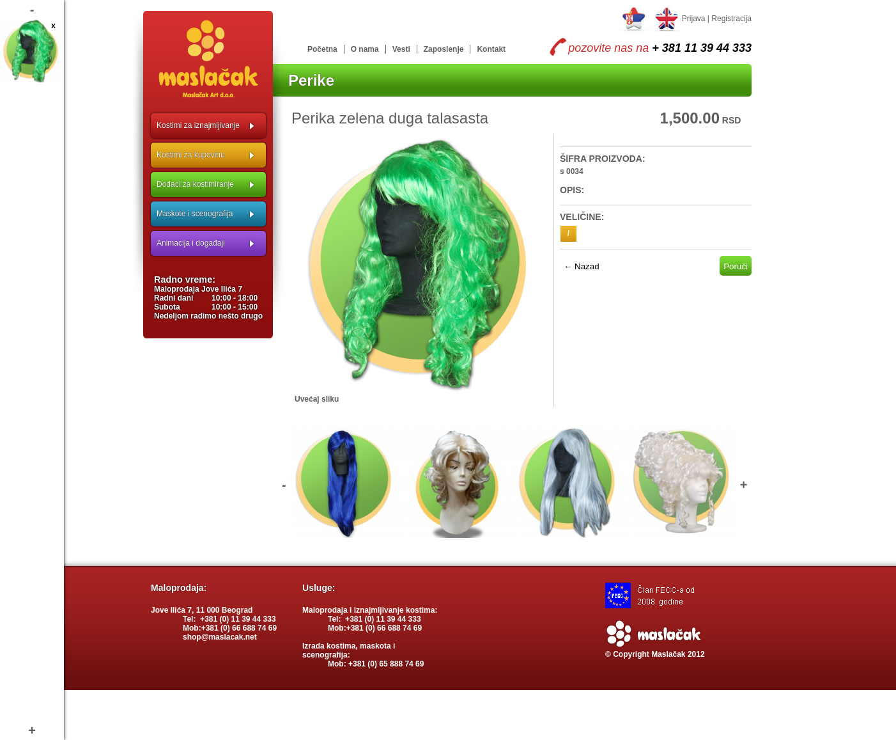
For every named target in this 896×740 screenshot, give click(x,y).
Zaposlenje (444, 49)
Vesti (401, 49)
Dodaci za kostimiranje (195, 184)
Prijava (694, 18)
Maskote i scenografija (195, 213)
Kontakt (491, 49)
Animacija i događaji (191, 243)
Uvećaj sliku (317, 399)
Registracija (731, 18)
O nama (365, 49)
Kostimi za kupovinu (191, 154)
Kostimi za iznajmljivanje (198, 125)
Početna (322, 49)
